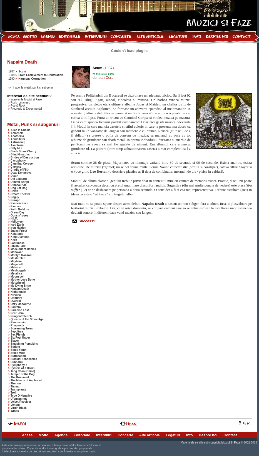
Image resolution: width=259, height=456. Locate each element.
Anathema (17, 136)
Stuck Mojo (18, 352)
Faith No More (20, 209)
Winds (15, 410)
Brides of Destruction (25, 157)
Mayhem (16, 261)
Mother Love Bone (23, 279)
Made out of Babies (23, 249)
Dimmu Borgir (20, 181)
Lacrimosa (17, 243)
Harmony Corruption (32, 78)
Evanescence (19, 203)
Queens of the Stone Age (27, 319)
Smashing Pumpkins (24, 343)
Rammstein (18, 322)
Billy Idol (16, 148)
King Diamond (20, 236)
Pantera (16, 307)
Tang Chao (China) (23, 371)
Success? (86, 221)
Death (14, 175)
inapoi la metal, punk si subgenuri (33, 87)
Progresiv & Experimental (26, 108)
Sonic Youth (18, 349)
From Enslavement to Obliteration (40, 75)
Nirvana (16, 294)
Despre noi (208, 435)
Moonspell (17, 276)
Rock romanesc (20, 102)
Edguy (15, 197)
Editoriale (82, 435)
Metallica (16, 273)
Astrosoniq (18, 142)
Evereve (16, 206)
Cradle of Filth (20, 169)
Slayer (15, 340)
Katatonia (17, 233)
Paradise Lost (20, 310)
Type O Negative (21, 395)
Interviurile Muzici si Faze (26, 99)
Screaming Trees (22, 328)
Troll (13, 392)
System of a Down (22, 368)
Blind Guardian (21, 154)
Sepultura (17, 331)
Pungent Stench (21, 316)
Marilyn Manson (21, 255)
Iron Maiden (18, 227)
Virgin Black (19, 407)
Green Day (17, 212)
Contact (230, 435)
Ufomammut (19, 398)
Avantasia (17, 145)
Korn (14, 239)
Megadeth (17, 264)
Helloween (17, 221)
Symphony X (19, 365)
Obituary (16, 297)
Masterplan (18, 258)
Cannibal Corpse (22, 163)
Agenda (61, 435)
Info (189, 435)
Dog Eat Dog (19, 188)
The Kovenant (20, 377)
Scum (22, 71)
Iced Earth (17, 224)
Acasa (27, 435)
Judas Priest (19, 230)
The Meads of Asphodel (26, 380)
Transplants (18, 389)
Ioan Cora (105, 77)
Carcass (16, 166)
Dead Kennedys (21, 172)
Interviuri (104, 435)
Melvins (16, 267)
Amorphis (17, 133)
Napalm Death (20, 288)
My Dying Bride (21, 285)
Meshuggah (18, 270)
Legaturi (173, 435)
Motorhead (18, 282)
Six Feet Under (20, 337)
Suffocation (18, 355)
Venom (15, 404)
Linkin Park (18, 246)
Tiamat (15, 386)
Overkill (16, 301)
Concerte (125, 435)
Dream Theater (20, 194)
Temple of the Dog (22, 374)
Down (14, 191)
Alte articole (149, 435)
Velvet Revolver (21, 401)
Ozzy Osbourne (21, 304)
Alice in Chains (21, 130)
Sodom (15, 346)
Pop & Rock (18, 105)
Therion (16, 383)
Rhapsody (17, 325)
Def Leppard (19, 178)
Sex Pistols (18, 334)
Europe (15, 200)
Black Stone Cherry (23, 151)
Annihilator (18, 139)
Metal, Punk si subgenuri (33, 124)
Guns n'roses (19, 215)
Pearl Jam (17, 313)
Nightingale (18, 291)
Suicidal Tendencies (24, 359)
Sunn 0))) (17, 362)
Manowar (17, 252)
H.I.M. (14, 218)
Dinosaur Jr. (19, 185)
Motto (43, 435)
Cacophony (18, 160)
